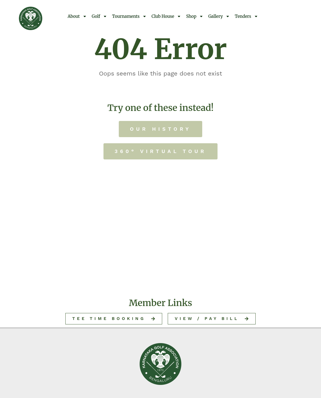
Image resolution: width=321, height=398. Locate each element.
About (77, 16)
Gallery (219, 16)
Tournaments (129, 16)
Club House (166, 16)
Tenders (246, 16)
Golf (99, 16)
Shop (194, 16)
